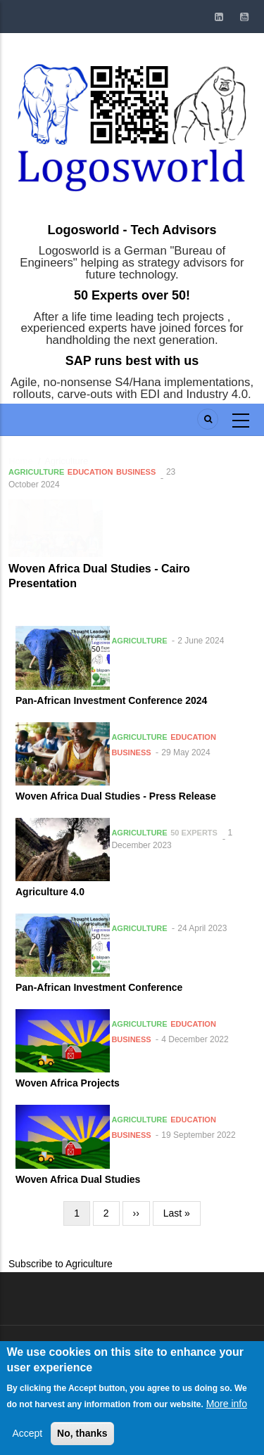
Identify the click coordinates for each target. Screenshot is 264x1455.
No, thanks (82, 1437)
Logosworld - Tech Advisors (131, 230)
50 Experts (194, 832)
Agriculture (36, 472)
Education (90, 472)
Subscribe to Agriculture (60, 1263)
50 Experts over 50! (132, 295)
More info (226, 1407)
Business (136, 472)
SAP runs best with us (132, 361)
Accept (27, 1437)
